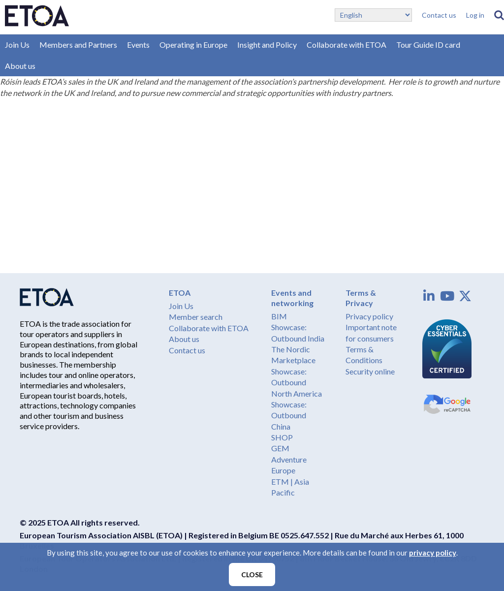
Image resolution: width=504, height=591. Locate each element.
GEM (280, 448)
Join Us (17, 44)
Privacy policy (369, 316)
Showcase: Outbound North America (296, 382)
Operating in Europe (193, 44)
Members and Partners (78, 44)
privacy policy (432, 552)
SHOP (282, 437)
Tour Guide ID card (428, 44)
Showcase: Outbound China (289, 415)
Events (138, 44)
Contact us (439, 15)
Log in (475, 15)
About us (20, 65)
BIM (279, 316)
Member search (195, 316)
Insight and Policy (267, 44)
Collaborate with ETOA (346, 44)
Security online (370, 371)
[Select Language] (373, 15)
